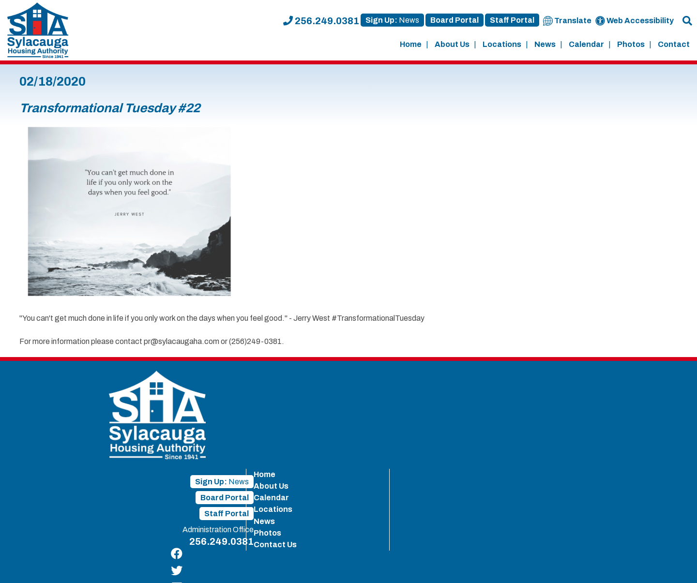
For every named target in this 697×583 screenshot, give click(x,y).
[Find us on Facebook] (670, 377)
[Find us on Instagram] (670, 444)
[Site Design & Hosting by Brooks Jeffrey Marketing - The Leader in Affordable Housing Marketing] (629, 565)
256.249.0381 (321, 20)
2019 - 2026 (36, 564)
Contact (674, 44)
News (545, 44)
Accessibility (420, 564)
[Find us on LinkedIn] (670, 410)
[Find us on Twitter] (670, 394)
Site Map (378, 564)
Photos (631, 44)
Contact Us (552, 446)
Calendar (586, 44)
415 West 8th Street (197, 564)
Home (411, 44)
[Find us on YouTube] (670, 427)
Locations (502, 44)
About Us (452, 44)
